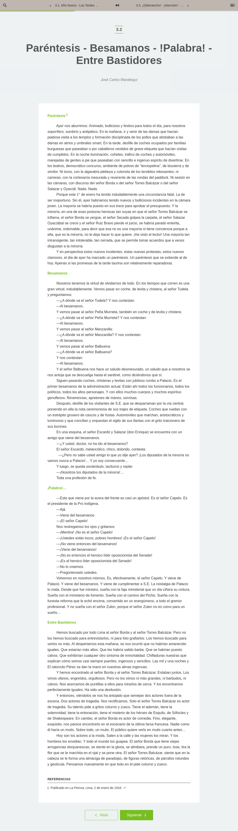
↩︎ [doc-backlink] (124, 788)
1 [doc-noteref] (67, 114)
